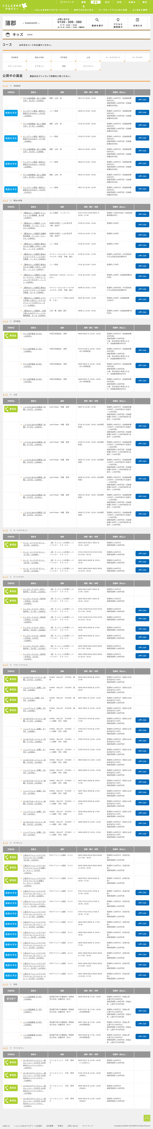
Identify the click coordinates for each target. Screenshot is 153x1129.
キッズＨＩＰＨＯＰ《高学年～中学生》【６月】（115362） (34, 601)
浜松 (119, 2)
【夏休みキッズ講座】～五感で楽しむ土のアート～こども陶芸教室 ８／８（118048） (34, 313)
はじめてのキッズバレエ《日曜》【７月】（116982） (34, 740)
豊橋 (84, 2)
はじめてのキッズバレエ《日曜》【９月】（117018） (34, 823)
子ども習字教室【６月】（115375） (32, 335)
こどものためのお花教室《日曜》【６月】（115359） (34, 408)
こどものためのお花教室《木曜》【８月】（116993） (34, 478)
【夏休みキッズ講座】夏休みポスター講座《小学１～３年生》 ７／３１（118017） (34, 267)
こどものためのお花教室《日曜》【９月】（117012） (34, 513)
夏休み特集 (39, 57)
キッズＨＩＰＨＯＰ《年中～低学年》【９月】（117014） (34, 647)
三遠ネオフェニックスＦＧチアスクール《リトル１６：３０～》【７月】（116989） (34, 914)
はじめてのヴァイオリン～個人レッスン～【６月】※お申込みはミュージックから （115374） (34, 1064)
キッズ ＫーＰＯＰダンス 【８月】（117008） (34, 561)
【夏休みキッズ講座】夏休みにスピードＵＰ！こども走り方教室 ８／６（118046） (34, 290)
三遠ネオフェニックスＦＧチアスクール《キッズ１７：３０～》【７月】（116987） (34, 893)
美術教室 (14, 57)
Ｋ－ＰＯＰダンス (113, 57)
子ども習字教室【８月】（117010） (32, 365)
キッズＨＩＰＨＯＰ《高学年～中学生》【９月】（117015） (34, 656)
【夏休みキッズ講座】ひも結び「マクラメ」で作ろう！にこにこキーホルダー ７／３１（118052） (34, 278)
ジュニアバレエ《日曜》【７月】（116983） (34, 751)
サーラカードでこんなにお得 (113, 9)
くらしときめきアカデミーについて (51, 9)
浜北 (107, 2)
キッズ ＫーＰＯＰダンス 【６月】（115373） (34, 544)
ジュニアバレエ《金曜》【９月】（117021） (34, 813)
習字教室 (63, 57)
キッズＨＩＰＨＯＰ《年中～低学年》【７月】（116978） (34, 610)
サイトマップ (87, 1126)
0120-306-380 (69, 23)
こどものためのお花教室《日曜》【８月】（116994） (34, 461)
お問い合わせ (73, 1126)
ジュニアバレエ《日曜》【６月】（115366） (34, 709)
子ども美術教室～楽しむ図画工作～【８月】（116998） (34, 150)
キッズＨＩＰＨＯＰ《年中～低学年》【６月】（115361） (34, 590)
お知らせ (138, 23)
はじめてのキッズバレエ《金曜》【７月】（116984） (34, 720)
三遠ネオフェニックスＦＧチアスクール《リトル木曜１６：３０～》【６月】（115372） (34, 882)
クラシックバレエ (15, 66)
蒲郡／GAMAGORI (27, 23)
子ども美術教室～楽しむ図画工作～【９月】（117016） (34, 176)
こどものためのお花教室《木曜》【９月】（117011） (34, 496)
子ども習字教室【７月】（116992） (32, 350)
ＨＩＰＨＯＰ (137, 57)
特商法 (60, 1126)
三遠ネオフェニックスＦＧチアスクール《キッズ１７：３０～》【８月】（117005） (34, 924)
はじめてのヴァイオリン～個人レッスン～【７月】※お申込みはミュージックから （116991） (34, 1076)
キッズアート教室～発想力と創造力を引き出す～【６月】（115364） (34, 113)
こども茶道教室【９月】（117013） (32, 1036)
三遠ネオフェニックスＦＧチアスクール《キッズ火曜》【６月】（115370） (34, 857)
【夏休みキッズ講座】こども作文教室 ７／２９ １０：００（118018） (34, 225)
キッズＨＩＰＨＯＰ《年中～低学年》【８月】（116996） (34, 629)
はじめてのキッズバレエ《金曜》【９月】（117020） (34, 802)
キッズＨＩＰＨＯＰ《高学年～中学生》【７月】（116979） (34, 619)
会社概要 (49, 1126)
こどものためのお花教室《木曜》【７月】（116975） (34, 426)
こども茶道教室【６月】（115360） (32, 998)
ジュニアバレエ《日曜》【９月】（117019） (34, 833)
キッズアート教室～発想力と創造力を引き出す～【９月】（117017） (34, 189)
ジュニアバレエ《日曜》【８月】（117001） (34, 771)
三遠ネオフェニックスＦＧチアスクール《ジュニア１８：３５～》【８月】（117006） (34, 934)
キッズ (5, 86)
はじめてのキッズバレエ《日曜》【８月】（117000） (34, 761)
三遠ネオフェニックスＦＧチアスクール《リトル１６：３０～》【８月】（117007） (34, 945)
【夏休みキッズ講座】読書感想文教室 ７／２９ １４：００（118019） (34, 236)
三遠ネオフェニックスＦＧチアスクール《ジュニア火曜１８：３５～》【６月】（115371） (34, 869)
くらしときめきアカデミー (15, 6)
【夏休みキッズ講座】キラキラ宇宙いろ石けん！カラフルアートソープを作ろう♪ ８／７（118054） (34, 301)
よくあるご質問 (140, 9)
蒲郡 (95, 2)
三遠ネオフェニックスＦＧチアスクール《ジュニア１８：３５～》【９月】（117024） (34, 965)
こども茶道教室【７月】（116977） (32, 1010)
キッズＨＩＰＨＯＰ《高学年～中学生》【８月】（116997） (34, 638)
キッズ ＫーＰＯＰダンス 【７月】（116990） (34, 553)
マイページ (67, 2)
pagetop (147, 1118)
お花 (88, 57)
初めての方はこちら (83, 9)
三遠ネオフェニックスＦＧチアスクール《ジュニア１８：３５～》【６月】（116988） (34, 903)
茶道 (64, 66)
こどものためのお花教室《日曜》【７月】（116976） (34, 443)
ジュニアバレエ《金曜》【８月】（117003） (34, 792)
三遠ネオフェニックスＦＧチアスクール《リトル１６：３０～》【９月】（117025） (34, 976)
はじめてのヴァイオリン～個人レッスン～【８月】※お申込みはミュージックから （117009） (34, 1089)
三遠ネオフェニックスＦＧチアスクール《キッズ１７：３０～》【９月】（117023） (34, 955)
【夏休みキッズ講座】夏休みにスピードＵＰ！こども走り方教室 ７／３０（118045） (34, 256)
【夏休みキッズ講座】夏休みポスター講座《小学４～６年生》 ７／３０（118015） (34, 246)
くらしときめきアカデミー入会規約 (28, 1126)
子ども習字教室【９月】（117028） (32, 380)
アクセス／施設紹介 (118, 23)
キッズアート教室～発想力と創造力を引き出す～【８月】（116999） (34, 164)
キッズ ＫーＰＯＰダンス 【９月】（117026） (34, 569)
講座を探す (97, 23)
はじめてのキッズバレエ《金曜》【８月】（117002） (34, 782)
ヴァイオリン (88, 66)
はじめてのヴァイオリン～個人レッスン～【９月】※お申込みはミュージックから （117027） (34, 1102)
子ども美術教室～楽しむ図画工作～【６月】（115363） (34, 99)
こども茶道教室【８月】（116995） (32, 1023)
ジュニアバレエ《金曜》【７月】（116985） (34, 730)
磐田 (144, 2)
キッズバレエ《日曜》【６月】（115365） (33, 699)
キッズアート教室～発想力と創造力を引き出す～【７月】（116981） (34, 138)
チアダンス (39, 66)
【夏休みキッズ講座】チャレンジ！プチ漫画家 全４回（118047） (34, 215)
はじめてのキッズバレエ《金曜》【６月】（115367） (34, 678)
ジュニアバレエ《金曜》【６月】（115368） (34, 689)
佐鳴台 (132, 2)
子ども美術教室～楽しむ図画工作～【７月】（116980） (34, 125)
